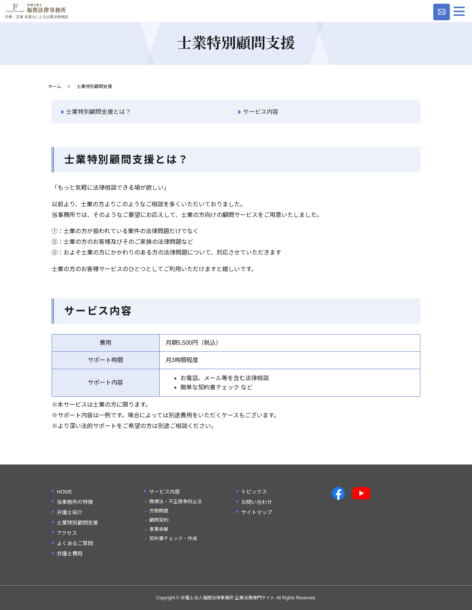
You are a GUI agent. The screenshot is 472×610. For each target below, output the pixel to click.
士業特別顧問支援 (77, 523)
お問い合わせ (256, 502)
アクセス (67, 533)
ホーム (54, 86)
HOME (64, 492)
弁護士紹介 (70, 512)
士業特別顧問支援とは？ (98, 112)
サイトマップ (256, 512)
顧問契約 (159, 520)
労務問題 (159, 510)
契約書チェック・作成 (173, 538)
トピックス (254, 492)
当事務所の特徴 (75, 502)
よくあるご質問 (75, 543)
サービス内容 (260, 112)
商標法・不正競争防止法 (175, 501)
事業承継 (159, 529)
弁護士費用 (70, 554)
